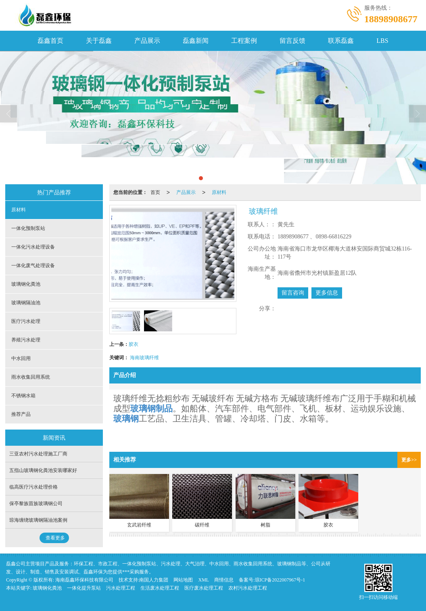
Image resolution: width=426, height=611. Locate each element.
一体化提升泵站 (84, 588)
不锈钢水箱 (23, 395)
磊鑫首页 (50, 40)
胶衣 (133, 344)
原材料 (219, 192)
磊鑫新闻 (196, 40)
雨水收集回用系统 (30, 377)
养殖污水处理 (25, 340)
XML (203, 580)
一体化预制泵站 (28, 228)
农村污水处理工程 (247, 588)
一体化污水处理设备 (33, 247)
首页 (155, 192)
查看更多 (55, 538)
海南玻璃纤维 (144, 357)
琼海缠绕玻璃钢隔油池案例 (38, 520)
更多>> (409, 460)
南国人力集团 (153, 580)
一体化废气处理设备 (33, 265)
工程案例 (244, 40)
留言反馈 (292, 40)
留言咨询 (293, 293)
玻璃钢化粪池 (25, 284)
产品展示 (147, 40)
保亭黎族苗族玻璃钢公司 (36, 503)
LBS (382, 40)
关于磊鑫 (99, 40)
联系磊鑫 (341, 40)
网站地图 (183, 580)
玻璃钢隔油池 (25, 303)
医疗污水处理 (25, 321)
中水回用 (21, 358)
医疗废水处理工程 (203, 588)
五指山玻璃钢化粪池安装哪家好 (43, 470)
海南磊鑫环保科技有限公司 (84, 580)
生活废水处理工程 (159, 588)
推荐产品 (21, 414)
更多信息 (326, 293)
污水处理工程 (120, 588)
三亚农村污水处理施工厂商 (38, 454)
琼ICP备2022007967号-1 (280, 580)
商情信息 (224, 580)
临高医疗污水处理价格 (33, 487)
